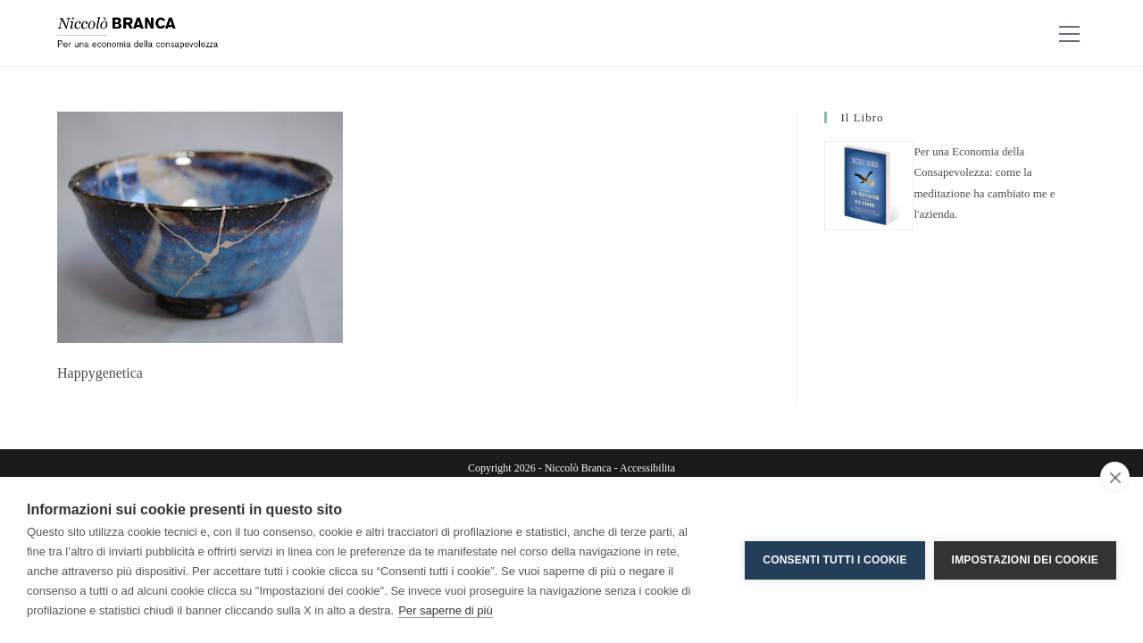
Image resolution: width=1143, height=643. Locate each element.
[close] (1115, 477)
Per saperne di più (445, 610)
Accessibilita (647, 468)
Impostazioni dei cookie (1025, 560)
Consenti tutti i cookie (834, 560)
